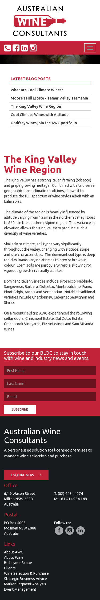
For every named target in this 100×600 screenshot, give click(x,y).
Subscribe (20, 409)
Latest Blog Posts (31, 79)
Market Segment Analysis (25, 584)
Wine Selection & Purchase (26, 573)
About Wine (13, 557)
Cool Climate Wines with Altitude (40, 115)
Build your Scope (18, 563)
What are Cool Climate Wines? (37, 90)
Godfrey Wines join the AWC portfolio (44, 123)
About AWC (13, 552)
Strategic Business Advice (25, 579)
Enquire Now (26, 475)
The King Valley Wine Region (36, 106)
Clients (10, 568)
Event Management (20, 589)
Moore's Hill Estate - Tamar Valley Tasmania (49, 98)
